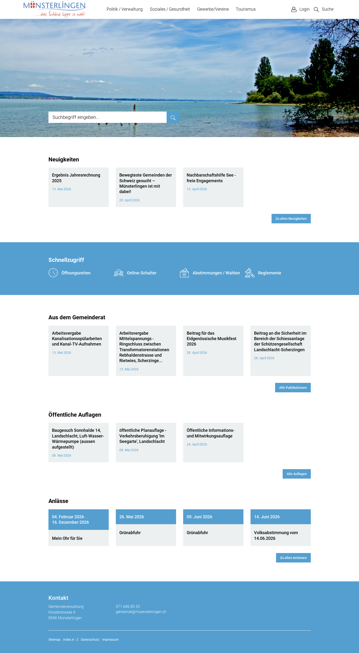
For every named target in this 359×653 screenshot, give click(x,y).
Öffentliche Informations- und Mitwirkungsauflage (210, 433)
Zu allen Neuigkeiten (291, 219)
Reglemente (263, 272)
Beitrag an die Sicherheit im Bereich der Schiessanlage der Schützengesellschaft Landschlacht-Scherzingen (280, 341)
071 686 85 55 (128, 606)
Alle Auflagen (297, 474)
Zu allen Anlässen (293, 558)
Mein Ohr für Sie (67, 538)
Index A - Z (70, 639)
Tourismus (246, 9)
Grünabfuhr (130, 532)
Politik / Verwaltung (125, 9)
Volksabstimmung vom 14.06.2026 (276, 535)
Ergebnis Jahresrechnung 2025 (76, 178)
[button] (324, 9)
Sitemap (54, 639)
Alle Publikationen (293, 387)
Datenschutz (90, 639)
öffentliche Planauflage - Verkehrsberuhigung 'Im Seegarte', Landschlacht (142, 436)
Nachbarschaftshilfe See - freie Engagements (211, 178)
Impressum (110, 639)
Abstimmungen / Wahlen (210, 272)
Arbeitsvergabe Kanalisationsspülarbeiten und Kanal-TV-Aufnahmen (77, 339)
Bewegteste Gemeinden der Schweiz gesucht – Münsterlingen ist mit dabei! (145, 183)
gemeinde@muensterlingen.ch (141, 612)
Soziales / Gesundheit (170, 9)
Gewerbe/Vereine (213, 9)
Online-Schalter (135, 272)
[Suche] (173, 117)
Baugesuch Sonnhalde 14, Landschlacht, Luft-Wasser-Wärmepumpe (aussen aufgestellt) (78, 438)
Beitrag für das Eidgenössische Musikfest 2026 (211, 339)
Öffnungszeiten (69, 272)
